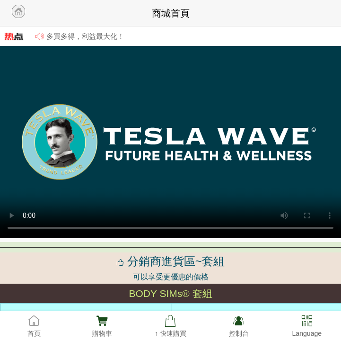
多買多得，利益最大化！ (85, 36)
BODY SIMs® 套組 (170, 293)
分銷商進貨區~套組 (170, 261)
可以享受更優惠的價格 (171, 277)
